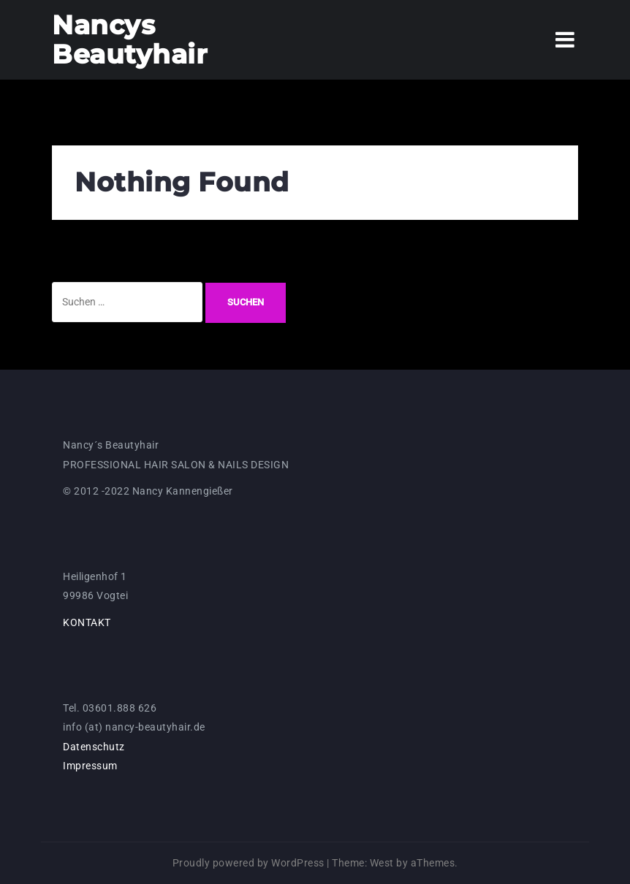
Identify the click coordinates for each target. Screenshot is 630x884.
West (382, 863)
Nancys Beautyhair (130, 39)
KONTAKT (87, 622)
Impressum (90, 765)
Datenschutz (94, 746)
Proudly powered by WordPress (248, 863)
